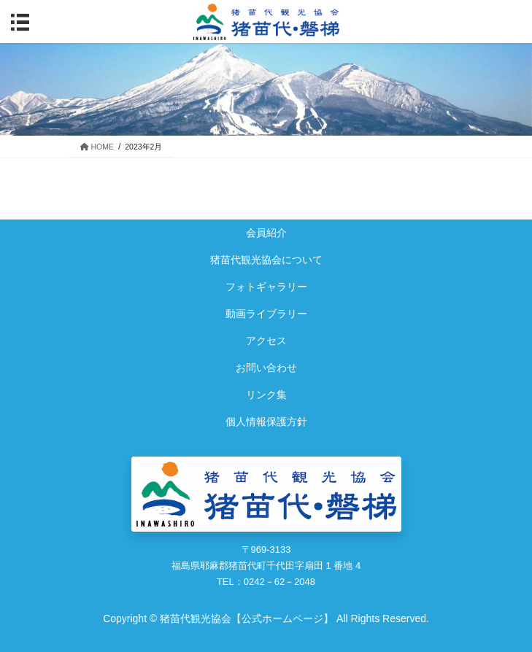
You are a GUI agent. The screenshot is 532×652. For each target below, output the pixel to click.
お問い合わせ (266, 367)
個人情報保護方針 (266, 421)
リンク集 (266, 394)
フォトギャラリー (266, 286)
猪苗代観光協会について (266, 259)
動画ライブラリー (266, 313)
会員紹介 (266, 232)
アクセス (266, 340)
